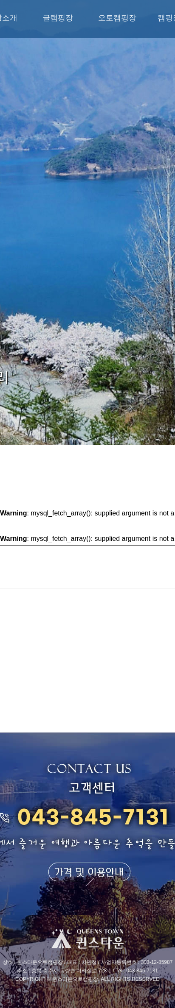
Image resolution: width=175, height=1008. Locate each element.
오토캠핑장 (117, 18)
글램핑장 (57, 18)
